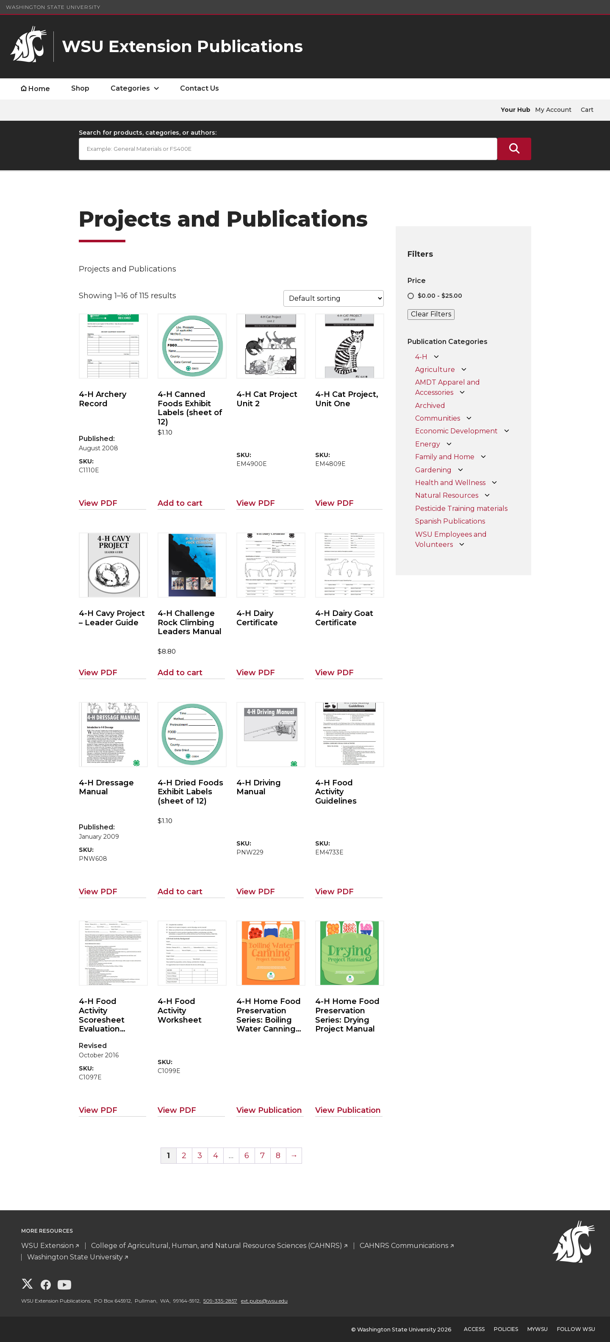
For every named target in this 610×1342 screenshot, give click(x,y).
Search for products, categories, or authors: (147, 132)
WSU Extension (47, 1246)
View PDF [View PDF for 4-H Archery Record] (98, 503)
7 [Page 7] (262, 1155)
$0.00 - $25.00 (440, 295)
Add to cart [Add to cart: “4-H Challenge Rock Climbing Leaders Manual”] (180, 672)
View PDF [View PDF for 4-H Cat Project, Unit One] (334, 503)
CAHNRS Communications (404, 1246)
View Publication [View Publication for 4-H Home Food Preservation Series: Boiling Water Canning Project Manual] (269, 1110)
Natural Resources (446, 495)
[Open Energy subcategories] (449, 444)
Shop (80, 88)
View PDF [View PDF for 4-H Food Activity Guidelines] (334, 891)
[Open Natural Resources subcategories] (487, 495)
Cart (587, 110)
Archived (430, 406)
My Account (553, 110)
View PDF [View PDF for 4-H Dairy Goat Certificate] (334, 672)
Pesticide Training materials (461, 509)
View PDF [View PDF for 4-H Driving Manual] (255, 891)
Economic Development (456, 431)
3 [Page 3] (199, 1155)
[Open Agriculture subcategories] (464, 369)
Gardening (433, 470)
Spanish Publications (450, 521)
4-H (421, 357)
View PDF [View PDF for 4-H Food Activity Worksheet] (177, 1110)
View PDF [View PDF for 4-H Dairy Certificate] (255, 672)
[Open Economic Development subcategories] (507, 431)
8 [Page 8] (278, 1155)
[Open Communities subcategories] (469, 418)
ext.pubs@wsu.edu (264, 1301)
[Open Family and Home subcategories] (483, 457)
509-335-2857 (220, 1301)
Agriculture (435, 370)
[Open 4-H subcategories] (436, 357)
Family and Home (444, 457)
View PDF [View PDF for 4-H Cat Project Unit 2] (255, 503)
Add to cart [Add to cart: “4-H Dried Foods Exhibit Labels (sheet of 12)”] (180, 891)
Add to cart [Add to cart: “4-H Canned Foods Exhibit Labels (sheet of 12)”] (180, 503)
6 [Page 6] (246, 1155)
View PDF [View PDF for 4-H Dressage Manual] (98, 891)
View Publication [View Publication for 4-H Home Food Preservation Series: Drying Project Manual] (348, 1110)
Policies (506, 1329)
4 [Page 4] (215, 1155)
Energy (427, 444)
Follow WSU (576, 1329)
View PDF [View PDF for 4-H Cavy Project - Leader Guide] (98, 672)
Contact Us (199, 88)
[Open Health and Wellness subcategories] (494, 483)
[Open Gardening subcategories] (460, 470)
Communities (437, 418)
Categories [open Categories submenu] (130, 88)
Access (474, 1329)
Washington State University (53, 7)
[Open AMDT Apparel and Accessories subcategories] (462, 392)
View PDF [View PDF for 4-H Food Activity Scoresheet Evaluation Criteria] (98, 1110)
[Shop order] (333, 298)
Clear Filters (431, 314)
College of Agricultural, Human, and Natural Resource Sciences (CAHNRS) (216, 1246)
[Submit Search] (514, 149)
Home (39, 89)
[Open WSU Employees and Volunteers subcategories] (462, 544)
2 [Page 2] (184, 1155)
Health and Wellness (450, 483)
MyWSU (537, 1329)
